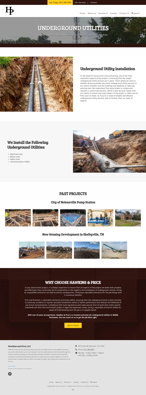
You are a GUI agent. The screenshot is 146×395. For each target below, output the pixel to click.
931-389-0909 (89, 349)
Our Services (80, 2)
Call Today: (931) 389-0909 (60, 2)
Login (73, 389)
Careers (93, 2)
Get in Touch (73, 325)
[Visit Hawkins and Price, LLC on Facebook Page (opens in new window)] (10, 374)
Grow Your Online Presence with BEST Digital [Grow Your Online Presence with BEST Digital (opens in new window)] (88, 386)
